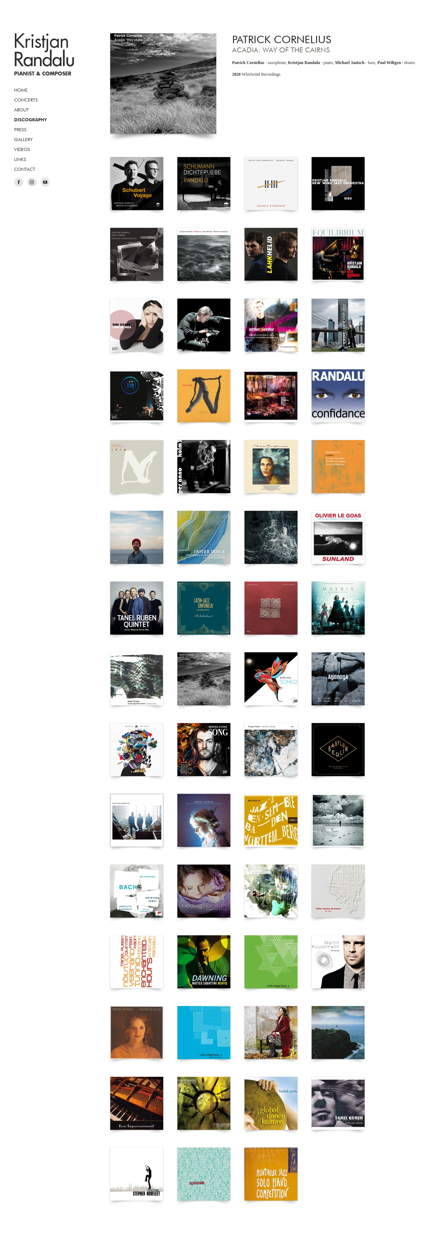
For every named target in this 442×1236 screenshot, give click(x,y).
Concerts (26, 100)
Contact (24, 169)
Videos (22, 149)
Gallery (23, 139)
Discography (30, 119)
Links (20, 159)
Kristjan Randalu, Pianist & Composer (44, 54)
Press (20, 129)
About (21, 109)
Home (21, 90)
